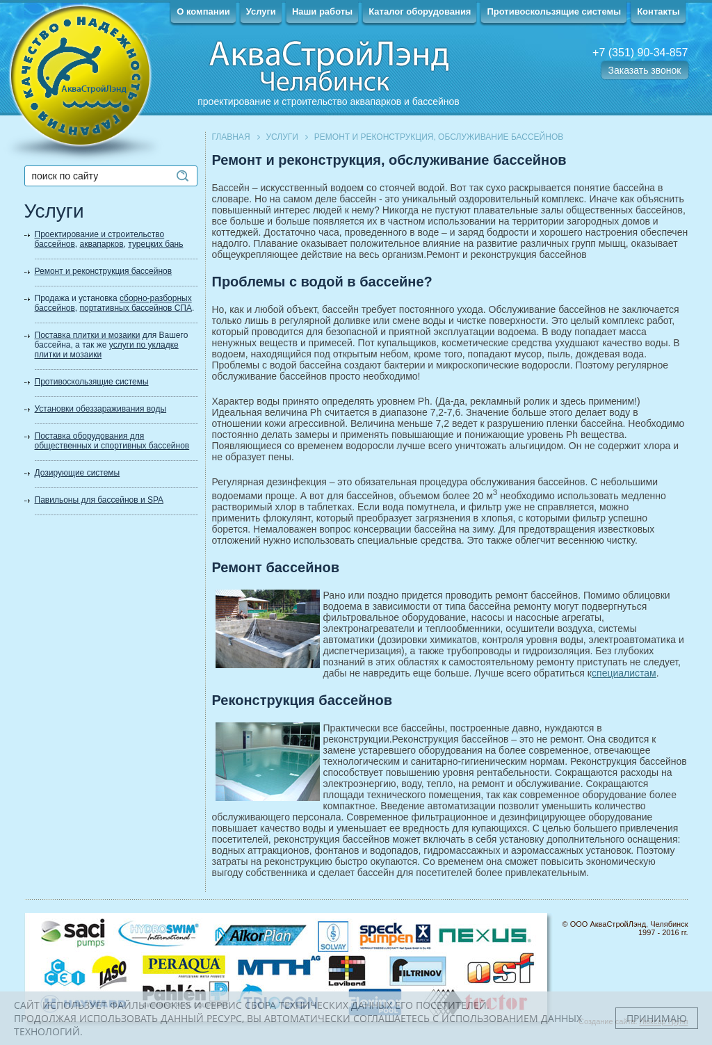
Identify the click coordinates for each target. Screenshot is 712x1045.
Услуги (261, 11)
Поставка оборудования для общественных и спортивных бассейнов (112, 441)
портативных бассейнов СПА (136, 308)
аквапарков (102, 244)
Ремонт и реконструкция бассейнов (103, 271)
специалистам (624, 673)
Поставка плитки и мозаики (87, 335)
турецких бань (155, 244)
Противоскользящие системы (554, 11)
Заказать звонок (644, 70)
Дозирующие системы (77, 473)
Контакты (658, 11)
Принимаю (656, 1018)
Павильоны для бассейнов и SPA (99, 500)
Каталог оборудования (420, 11)
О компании (203, 11)
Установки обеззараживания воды (101, 409)
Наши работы (322, 11)
